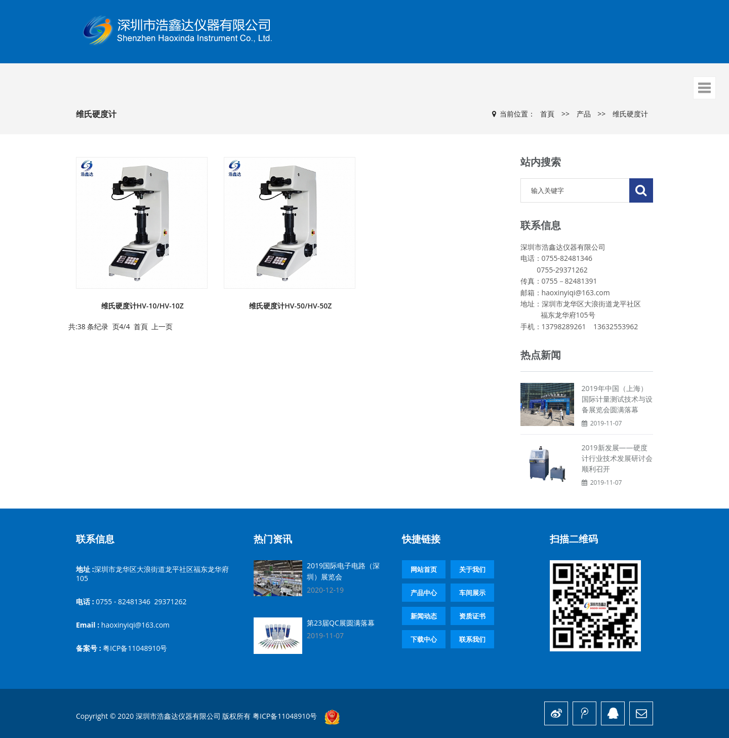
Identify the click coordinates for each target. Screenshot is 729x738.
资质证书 (472, 615)
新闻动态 (424, 615)
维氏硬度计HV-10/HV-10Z (142, 305)
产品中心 (424, 592)
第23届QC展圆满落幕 (341, 623)
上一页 (162, 326)
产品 (584, 114)
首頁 (547, 114)
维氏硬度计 (630, 114)
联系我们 (472, 639)
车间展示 (472, 592)
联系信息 (95, 539)
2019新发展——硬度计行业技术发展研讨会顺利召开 (617, 458)
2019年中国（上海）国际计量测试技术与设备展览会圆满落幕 (617, 398)
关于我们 (472, 569)
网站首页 (424, 569)
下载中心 (424, 639)
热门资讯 (273, 539)
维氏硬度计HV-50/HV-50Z (290, 305)
